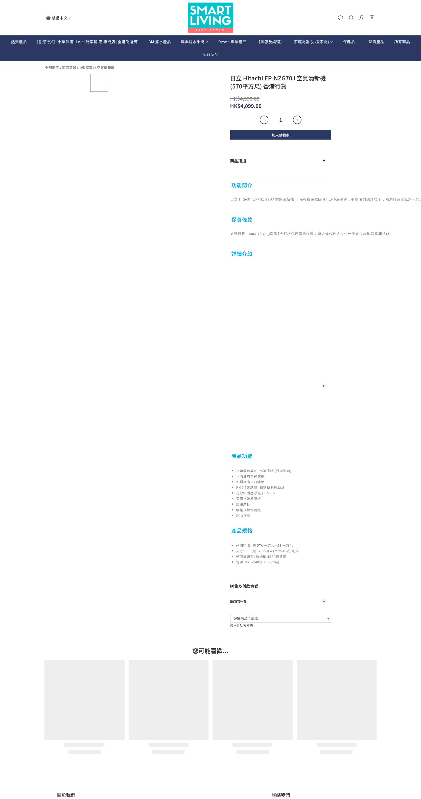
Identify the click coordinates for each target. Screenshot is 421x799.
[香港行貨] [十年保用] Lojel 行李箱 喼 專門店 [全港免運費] (88, 41)
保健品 (350, 41)
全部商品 (52, 67)
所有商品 (402, 41)
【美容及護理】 (270, 41)
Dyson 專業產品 (232, 41)
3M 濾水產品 (160, 41)
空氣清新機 (105, 67)
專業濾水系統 (194, 41)
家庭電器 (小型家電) (313, 41)
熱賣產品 (19, 41)
